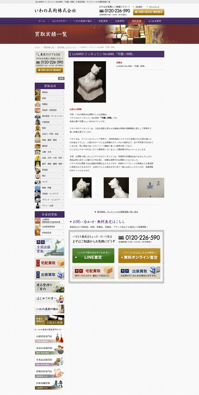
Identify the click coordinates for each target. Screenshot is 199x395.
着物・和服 (46, 188)
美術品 (45, 92)
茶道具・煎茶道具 (49, 110)
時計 (44, 176)
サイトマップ (154, 7)
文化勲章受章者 (48, 227)
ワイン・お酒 (47, 205)
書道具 (45, 146)
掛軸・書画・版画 (49, 140)
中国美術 (45, 122)
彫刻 (44, 128)
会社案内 (139, 7)
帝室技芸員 (46, 233)
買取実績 (136, 21)
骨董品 (45, 104)
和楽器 (45, 170)
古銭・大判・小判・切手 (52, 158)
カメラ (45, 182)
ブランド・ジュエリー (51, 199)
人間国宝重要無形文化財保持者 (51, 220)
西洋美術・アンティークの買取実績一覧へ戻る (117, 212)
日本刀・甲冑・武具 (50, 134)
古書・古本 (46, 152)
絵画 (44, 98)
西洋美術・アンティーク (52, 116)
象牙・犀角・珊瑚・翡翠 (52, 164)
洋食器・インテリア (50, 194)
